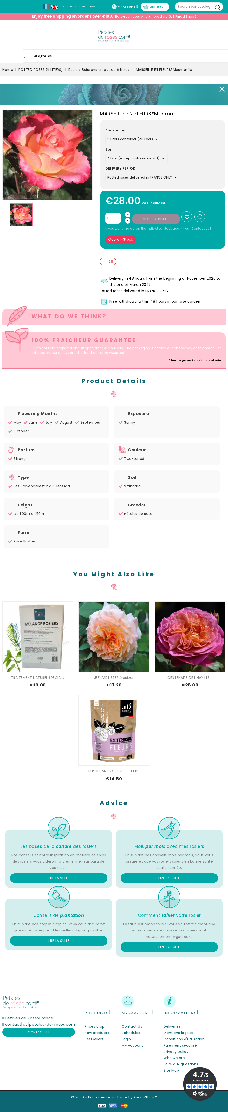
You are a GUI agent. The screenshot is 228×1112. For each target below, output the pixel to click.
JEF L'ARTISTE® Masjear (114, 677)
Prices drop (95, 1026)
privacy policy (176, 1051)
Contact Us (132, 1026)
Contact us (38, 1032)
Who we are (174, 1057)
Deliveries (172, 1026)
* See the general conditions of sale (194, 360)
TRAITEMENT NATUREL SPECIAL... (38, 677)
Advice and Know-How (78, 6)
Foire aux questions (181, 1064)
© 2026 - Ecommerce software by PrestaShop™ (114, 1097)
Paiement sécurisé (180, 1045)
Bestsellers (94, 1039)
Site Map (171, 1070)
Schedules (131, 1032)
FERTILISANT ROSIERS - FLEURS (113, 771)
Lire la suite (59, 878)
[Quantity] (113, 218)
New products (97, 1032)
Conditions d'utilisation (184, 1039)
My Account (132, 1045)
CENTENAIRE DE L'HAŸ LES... (189, 677)
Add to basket (156, 219)
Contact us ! (201, 228)
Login (126, 1039)
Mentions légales (179, 1032)
